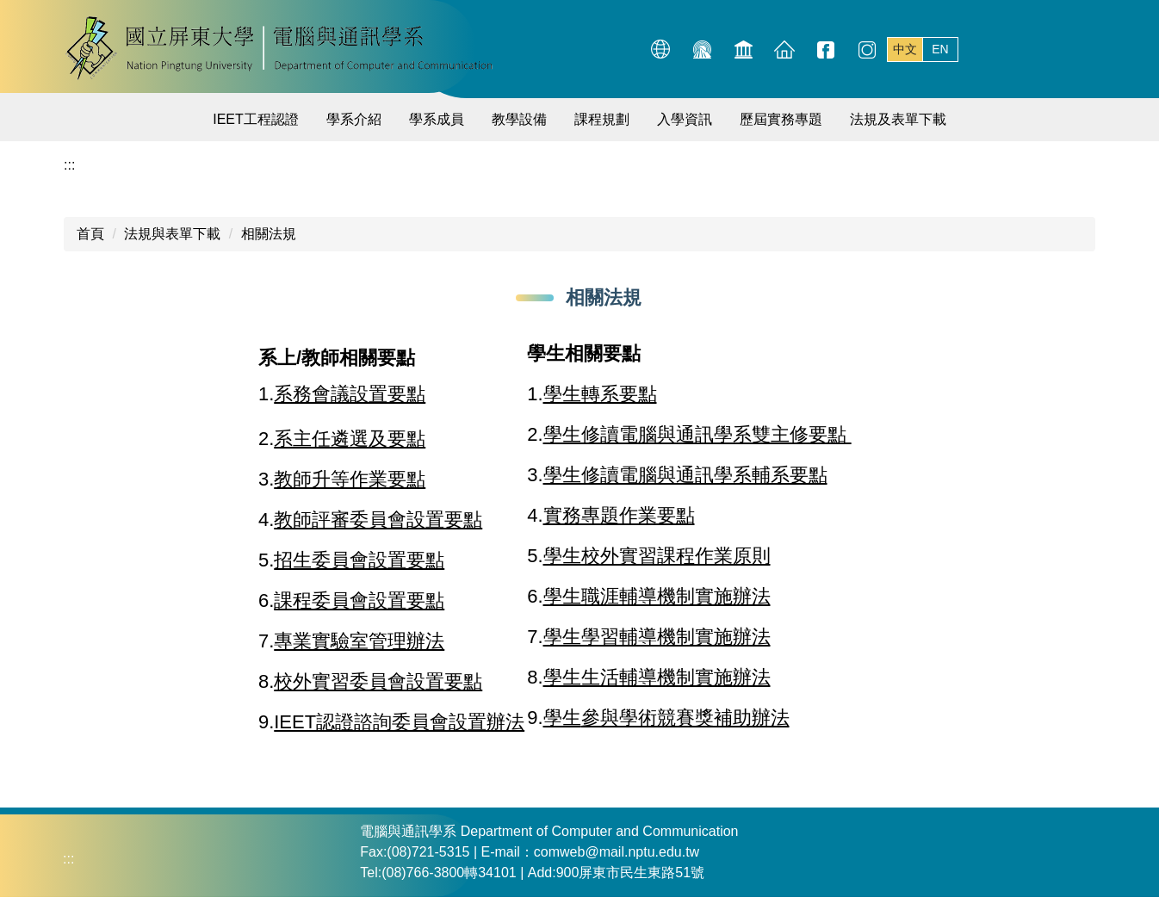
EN (940, 49)
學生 (562, 717)
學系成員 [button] (436, 119)
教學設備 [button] (519, 119)
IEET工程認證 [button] (256, 119)
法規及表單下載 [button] (898, 119)
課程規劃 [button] (601, 119)
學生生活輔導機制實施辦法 (657, 677)
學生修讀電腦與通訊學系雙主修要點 (697, 434)
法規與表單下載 (172, 233)
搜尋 (1078, 49)
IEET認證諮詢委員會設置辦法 (399, 722)
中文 (905, 49)
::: (623, 47)
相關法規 (268, 233)
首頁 (90, 233)
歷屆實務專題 (781, 119)
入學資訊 (684, 119)
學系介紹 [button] (353, 119)
